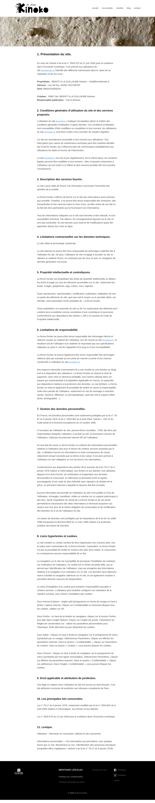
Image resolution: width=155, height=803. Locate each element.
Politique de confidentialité (72, 777)
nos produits (107, 8)
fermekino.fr (62, 121)
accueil (95, 8)
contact (137, 8)
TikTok (117, 780)
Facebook (122, 770)
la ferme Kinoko (80, 796)
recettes (119, 8)
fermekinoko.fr (48, 70)
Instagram (122, 775)
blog (128, 8)
